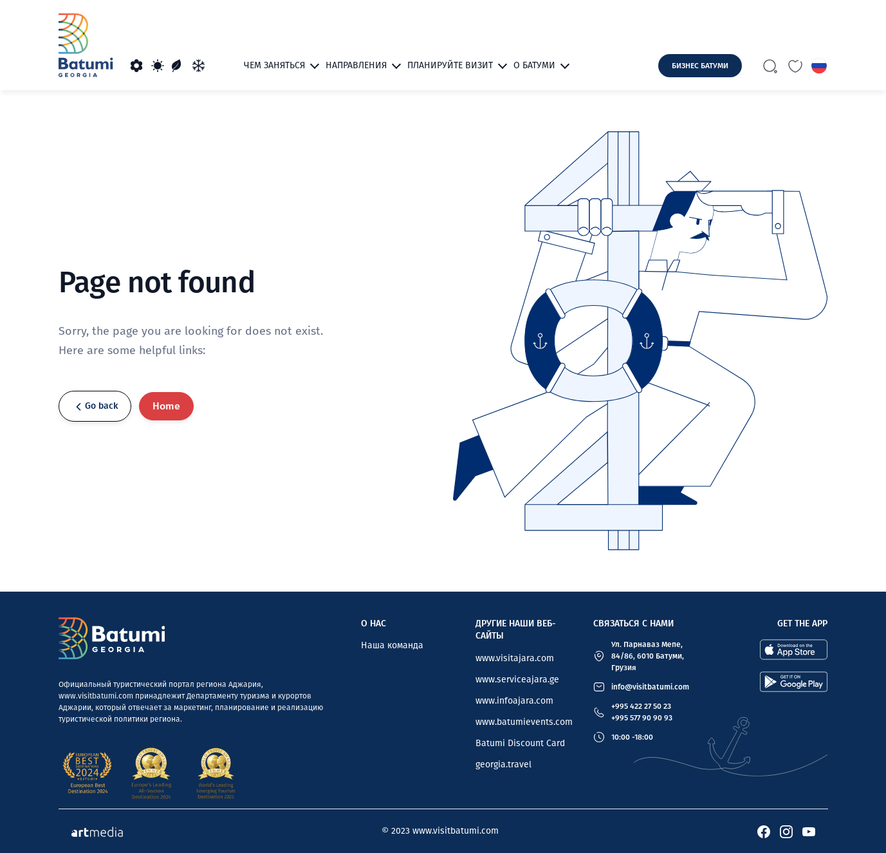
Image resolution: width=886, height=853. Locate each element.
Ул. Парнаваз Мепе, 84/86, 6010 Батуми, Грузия (647, 656)
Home (166, 406)
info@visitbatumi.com (650, 686)
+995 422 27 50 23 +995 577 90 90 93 (641, 712)
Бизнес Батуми (700, 65)
